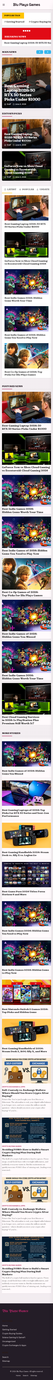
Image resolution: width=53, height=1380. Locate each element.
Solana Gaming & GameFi (13, 1337)
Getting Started (9, 1329)
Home (5, 1325)
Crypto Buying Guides (12, 1333)
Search (5, 1357)
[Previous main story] (39, 52)
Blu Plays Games (26, 4)
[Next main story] (47, 52)
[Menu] (4, 5)
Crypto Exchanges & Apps (14, 1345)
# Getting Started (14, 21)
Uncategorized (8, 1341)
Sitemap (6, 1361)
